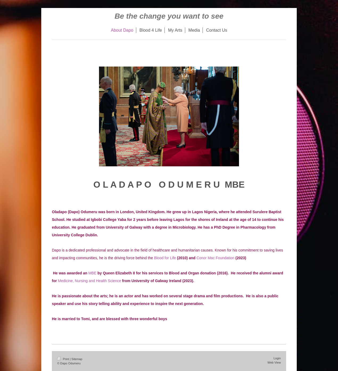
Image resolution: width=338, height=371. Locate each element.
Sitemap (76, 359)
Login (277, 358)
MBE (92, 273)
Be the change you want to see (168, 16)
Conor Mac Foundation (215, 258)
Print (63, 359)
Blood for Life (165, 258)
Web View (274, 362)
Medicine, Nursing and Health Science (89, 281)
